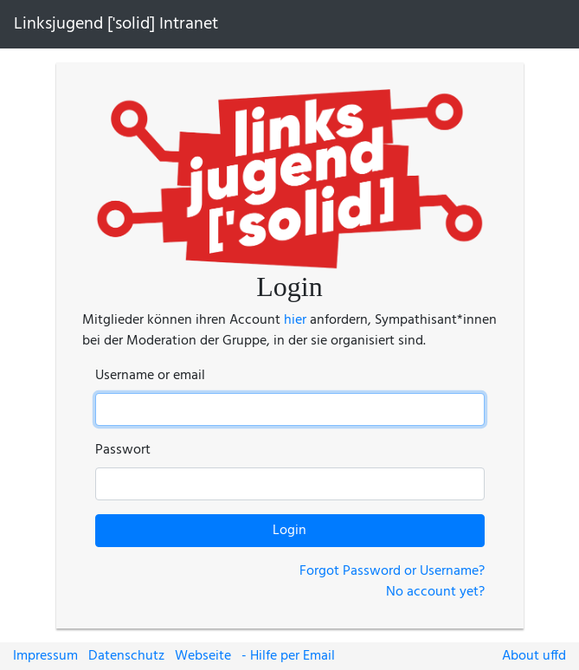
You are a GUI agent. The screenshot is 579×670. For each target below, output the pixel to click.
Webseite (203, 656)
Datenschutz (126, 656)
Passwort (123, 450)
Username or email (150, 375)
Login (289, 530)
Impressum (45, 656)
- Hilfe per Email (288, 656)
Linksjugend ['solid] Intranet (116, 24)
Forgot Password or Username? (392, 571)
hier (295, 320)
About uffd (534, 656)
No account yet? (435, 592)
